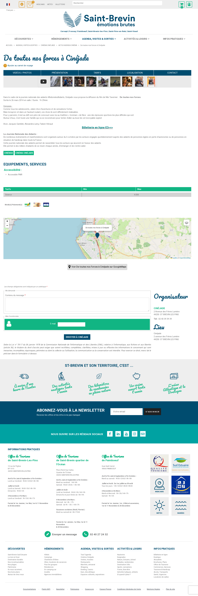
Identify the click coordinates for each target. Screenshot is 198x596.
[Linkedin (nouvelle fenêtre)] (118, 434)
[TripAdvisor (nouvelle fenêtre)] (143, 434)
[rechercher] (118, 3)
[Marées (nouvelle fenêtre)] (180, 506)
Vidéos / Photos (22, 72)
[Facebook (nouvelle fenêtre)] (110, 434)
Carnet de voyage (32, 2)
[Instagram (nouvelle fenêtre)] (134, 434)
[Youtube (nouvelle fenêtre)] (126, 434)
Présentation (60, 72)
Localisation (135, 72)
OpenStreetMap (185, 258)
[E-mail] (71, 324)
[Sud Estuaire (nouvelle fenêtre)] (180, 463)
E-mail (53, 323)
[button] (181, 4)
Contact (172, 72)
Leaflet (173, 258)
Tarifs (97, 72)
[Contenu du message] (77, 304)
